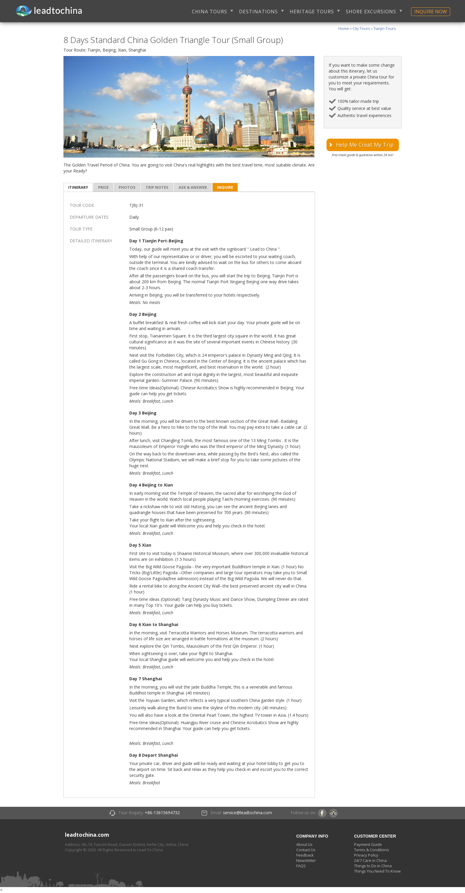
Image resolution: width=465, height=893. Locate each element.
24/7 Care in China (370, 860)
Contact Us (306, 849)
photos (127, 187)
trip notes (157, 187)
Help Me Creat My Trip (365, 144)
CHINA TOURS (209, 11)
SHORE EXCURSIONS (371, 11)
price (103, 187)
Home (343, 28)
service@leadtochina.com (247, 812)
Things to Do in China (373, 865)
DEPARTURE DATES (89, 217)
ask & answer (193, 187)
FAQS (301, 865)
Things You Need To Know (377, 871)
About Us (304, 844)
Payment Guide (368, 844)
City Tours (361, 28)
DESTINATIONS (258, 11)
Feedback (305, 855)
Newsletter (306, 860)
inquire (225, 187)
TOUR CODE (82, 205)
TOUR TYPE (81, 229)
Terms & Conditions (371, 849)
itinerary (78, 187)
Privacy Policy (366, 855)
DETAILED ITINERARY (91, 241)
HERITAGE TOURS (312, 11)
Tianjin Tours (384, 28)
